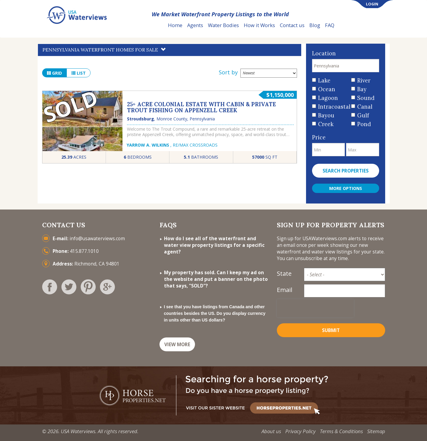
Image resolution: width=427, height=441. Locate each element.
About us (271, 431)
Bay (362, 89)
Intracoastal (332, 106)
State (284, 273)
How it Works (259, 25)
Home (175, 25)
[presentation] (315, 308)
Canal (365, 106)
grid (54, 73)
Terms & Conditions (341, 431)
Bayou (326, 115)
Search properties (346, 171)
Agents (195, 25)
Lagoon (328, 98)
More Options (345, 188)
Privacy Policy (300, 431)
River (363, 80)
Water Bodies (223, 25)
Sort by (228, 72)
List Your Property (365, 25)
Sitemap (376, 431)
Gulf (363, 115)
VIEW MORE (177, 344)
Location (324, 53)
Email (284, 290)
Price (319, 137)
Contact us (292, 25)
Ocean (326, 89)
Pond (364, 124)
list (78, 73)
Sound (366, 98)
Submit (331, 330)
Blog (314, 25)
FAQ (329, 25)
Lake (324, 80)
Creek (325, 124)
